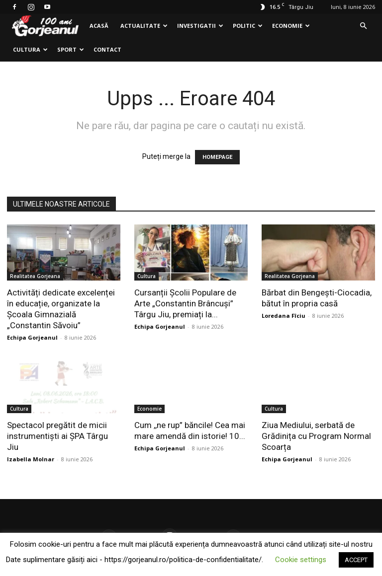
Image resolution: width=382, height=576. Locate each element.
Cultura (30, 49)
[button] (363, 26)
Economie (291, 25)
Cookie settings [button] (300, 559)
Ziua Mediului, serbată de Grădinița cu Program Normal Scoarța (316, 436)
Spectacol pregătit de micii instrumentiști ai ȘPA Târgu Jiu (57, 436)
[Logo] (45, 26)
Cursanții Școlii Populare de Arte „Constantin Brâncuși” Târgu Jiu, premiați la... (185, 303)
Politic (248, 25)
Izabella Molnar (30, 459)
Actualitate (144, 25)
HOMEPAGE (217, 157)
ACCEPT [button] (356, 560)
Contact (107, 49)
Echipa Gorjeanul (32, 337)
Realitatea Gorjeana (35, 276)
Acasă (99, 25)
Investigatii (200, 25)
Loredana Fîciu (283, 315)
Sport (70, 49)
